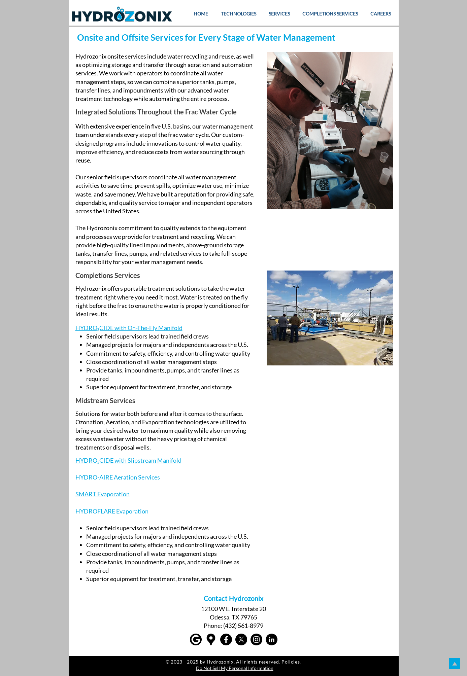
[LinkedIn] (271, 639)
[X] (241, 639)
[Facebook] (226, 639)
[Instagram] (256, 639)
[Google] (196, 639)
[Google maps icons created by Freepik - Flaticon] (211, 639)
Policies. (291, 662)
